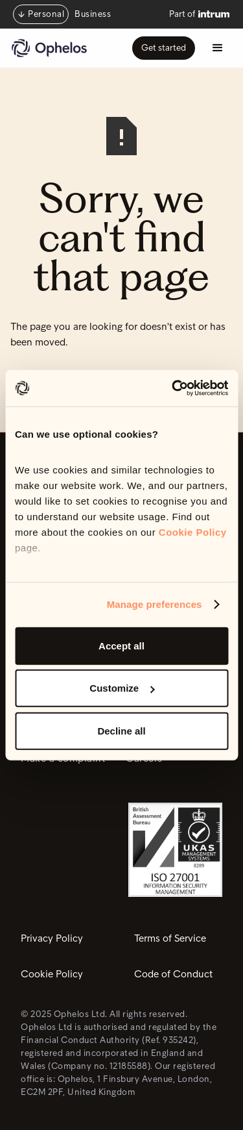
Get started (163, 47)
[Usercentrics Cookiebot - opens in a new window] (173, 388)
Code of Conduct (173, 974)
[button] (218, 48)
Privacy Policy (52, 938)
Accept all (121, 645)
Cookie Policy (193, 532)
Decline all (121, 730)
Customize (121, 688)
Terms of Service (170, 938)
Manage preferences (154, 604)
